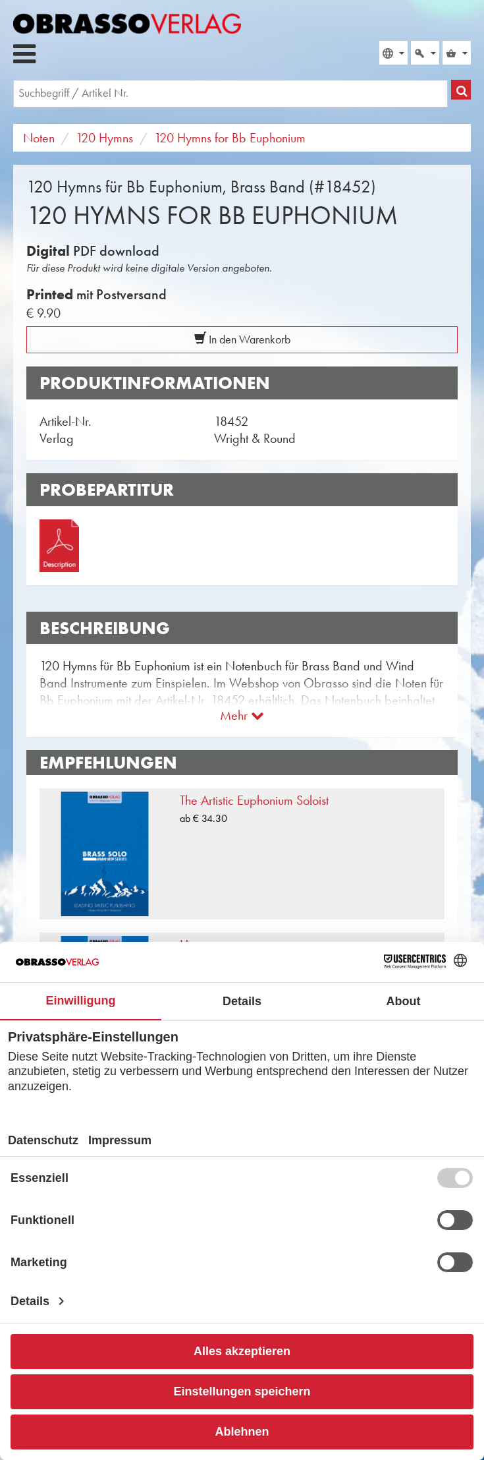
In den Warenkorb (242, 339)
